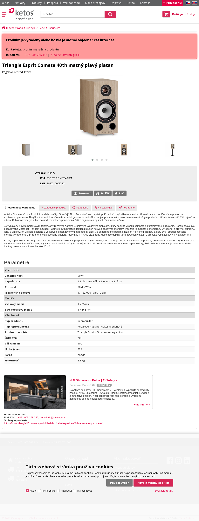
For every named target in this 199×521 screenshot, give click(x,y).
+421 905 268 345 (35, 55)
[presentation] (20, 208)
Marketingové (84, 490)
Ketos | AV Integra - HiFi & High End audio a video (22, 14)
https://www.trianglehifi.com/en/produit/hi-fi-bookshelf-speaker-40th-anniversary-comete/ (53, 423)
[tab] (20, 208)
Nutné (33, 490)
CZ (187, 3)
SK (194, 3)
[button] (92, 160)
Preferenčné (48, 490)
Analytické (66, 490)
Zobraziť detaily (164, 490)
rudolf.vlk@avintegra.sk (65, 55)
